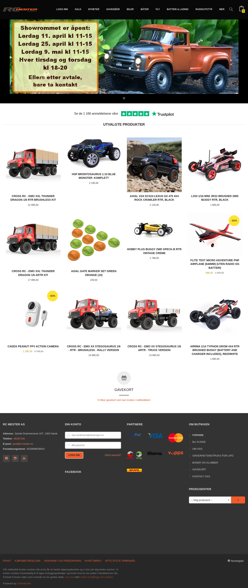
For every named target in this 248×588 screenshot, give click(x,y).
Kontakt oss (201, 476)
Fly (158, 9)
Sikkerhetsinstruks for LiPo (212, 455)
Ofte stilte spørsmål (120, 560)
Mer (222, 9)
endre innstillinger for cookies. (97, 576)
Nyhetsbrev (93, 560)
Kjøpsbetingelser (27, 560)
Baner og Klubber (205, 462)
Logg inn (62, 9)
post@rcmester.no (23, 443)
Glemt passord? (113, 455)
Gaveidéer (113, 9)
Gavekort (199, 469)
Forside (198, 434)
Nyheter (93, 9)
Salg (78, 9)
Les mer (69, 576)
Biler (130, 9)
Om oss (197, 448)
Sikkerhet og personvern (62, 560)
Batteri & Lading (178, 9)
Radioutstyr (203, 9)
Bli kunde (199, 441)
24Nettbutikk (24, 583)
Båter (145, 9)
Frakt (7, 560)
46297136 (19, 438)
